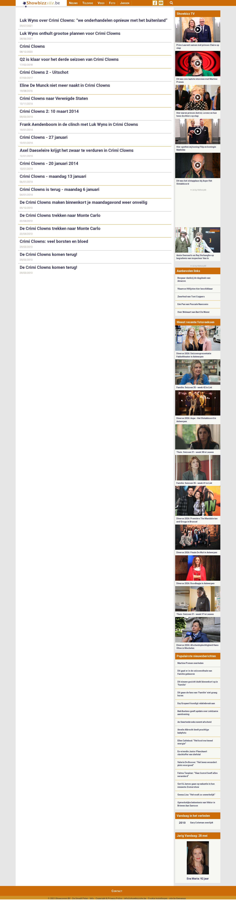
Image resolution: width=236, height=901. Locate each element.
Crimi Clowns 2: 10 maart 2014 (49, 111)
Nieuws (73, 3)
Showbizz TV (186, 13)
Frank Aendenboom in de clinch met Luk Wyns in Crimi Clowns (79, 124)
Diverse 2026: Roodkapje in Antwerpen (195, 583)
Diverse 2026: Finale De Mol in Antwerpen (196, 552)
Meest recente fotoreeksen (195, 322)
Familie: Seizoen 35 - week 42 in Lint (194, 387)
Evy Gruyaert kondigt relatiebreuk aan (196, 703)
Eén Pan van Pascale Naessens (192, 304)
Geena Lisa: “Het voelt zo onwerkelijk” (196, 794)
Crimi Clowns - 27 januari (44, 137)
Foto (112, 3)
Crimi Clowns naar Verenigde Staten (54, 98)
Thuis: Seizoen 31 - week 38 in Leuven (195, 452)
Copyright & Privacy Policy (109, 898)
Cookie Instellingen (157, 898)
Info (92, 898)
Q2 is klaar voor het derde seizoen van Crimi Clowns (69, 59)
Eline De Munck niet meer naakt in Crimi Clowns (65, 85)
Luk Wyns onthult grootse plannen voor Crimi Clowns (70, 33)
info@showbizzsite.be (135, 898)
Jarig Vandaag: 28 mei (192, 835)
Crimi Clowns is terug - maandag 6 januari (59, 189)
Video (101, 3)
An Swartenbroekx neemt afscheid (194, 722)
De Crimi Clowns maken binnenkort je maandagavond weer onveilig (83, 202)
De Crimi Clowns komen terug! (48, 254)
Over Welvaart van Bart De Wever (193, 312)
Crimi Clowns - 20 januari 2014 (49, 163)
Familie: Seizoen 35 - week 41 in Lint (194, 483)
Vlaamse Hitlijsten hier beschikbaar (195, 289)
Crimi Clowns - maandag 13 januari (53, 176)
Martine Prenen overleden (190, 663)
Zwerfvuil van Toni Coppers (191, 296)
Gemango (181, 898)
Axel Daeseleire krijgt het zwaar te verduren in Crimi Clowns (77, 150)
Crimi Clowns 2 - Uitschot (44, 72)
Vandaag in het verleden (193, 816)
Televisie (87, 3)
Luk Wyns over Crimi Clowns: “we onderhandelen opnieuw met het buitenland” (93, 20)
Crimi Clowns (32, 46)
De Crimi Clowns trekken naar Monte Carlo (60, 215)
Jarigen (124, 3)
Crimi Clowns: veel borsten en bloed (54, 241)
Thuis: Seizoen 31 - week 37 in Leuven (195, 614)
